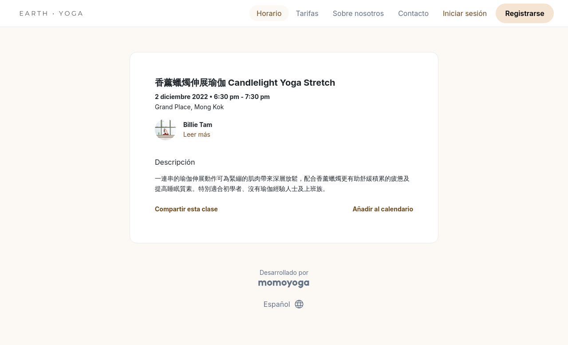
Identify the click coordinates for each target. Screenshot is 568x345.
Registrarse (524, 13)
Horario (268, 13)
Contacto (413, 13)
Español (284, 304)
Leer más (196, 134)
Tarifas (307, 13)
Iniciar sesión (465, 13)
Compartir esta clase (186, 209)
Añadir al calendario (382, 209)
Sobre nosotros (358, 13)
